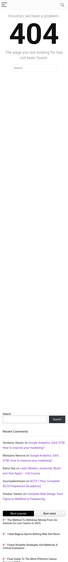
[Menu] (4, 5)
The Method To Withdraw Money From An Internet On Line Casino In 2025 (30, 521)
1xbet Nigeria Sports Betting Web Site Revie (33, 534)
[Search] (62, 5)
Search (7, 414)
